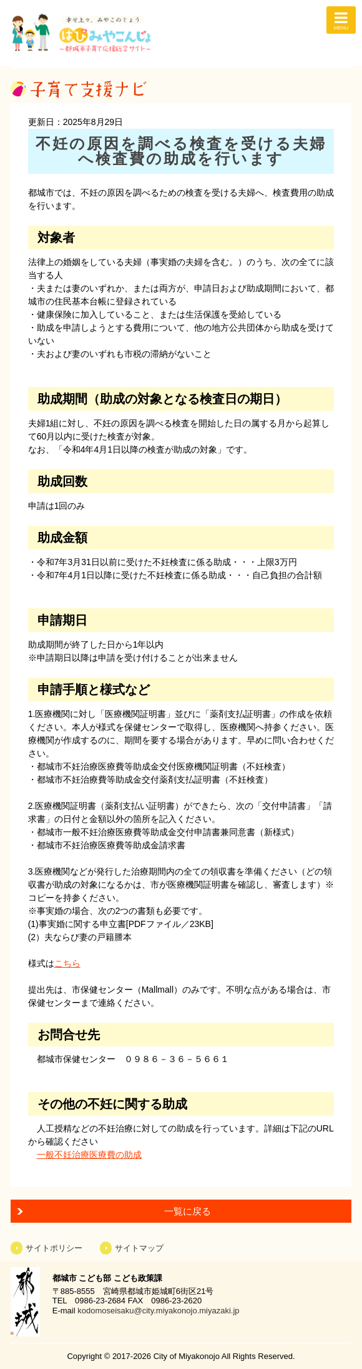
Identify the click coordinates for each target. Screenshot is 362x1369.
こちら (67, 963)
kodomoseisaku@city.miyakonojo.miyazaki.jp (158, 1310)
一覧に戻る (187, 1211)
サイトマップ (139, 1248)
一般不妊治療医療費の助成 (89, 1155)
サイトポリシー (54, 1248)
